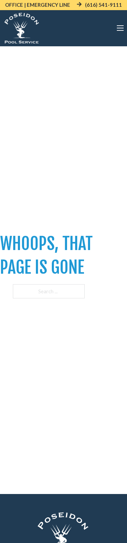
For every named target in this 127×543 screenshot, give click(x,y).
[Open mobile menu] (120, 28)
